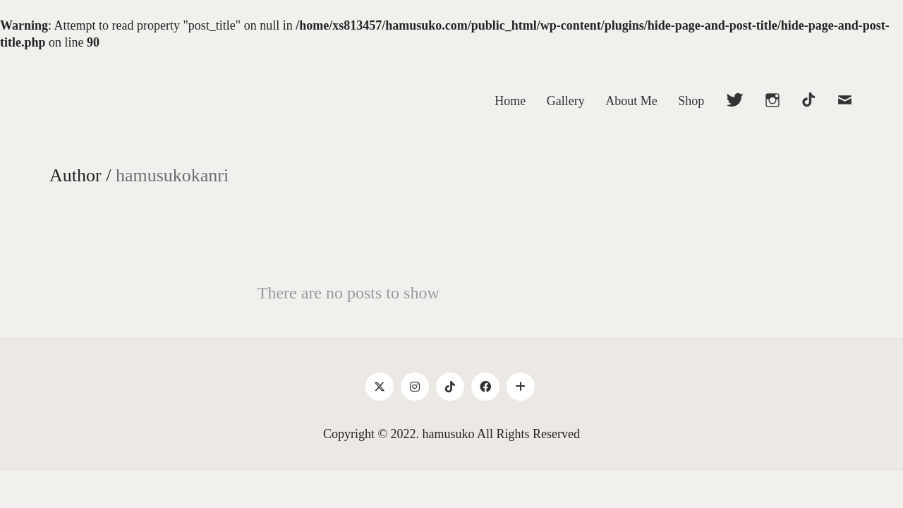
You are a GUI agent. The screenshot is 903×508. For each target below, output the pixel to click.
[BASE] (521, 387)
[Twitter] (379, 387)
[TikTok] (450, 387)
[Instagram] (415, 387)
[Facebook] (485, 387)
